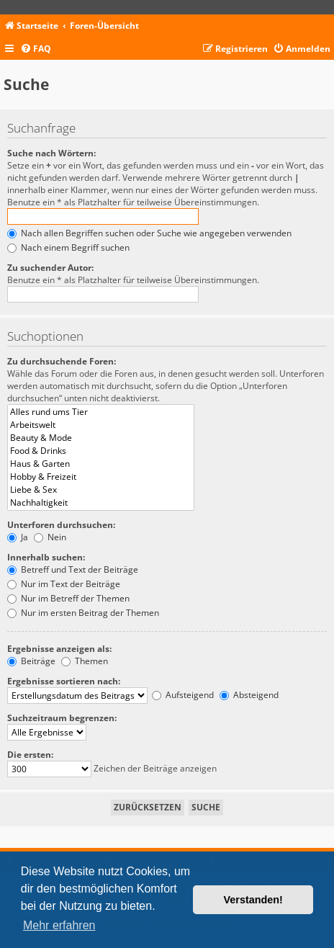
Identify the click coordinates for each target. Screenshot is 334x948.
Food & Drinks (101, 450)
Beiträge (31, 661)
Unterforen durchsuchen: (61, 525)
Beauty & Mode (101, 437)
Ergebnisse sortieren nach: (63, 681)
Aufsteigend (183, 695)
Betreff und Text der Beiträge (72, 569)
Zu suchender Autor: (50, 267)
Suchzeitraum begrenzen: (62, 718)
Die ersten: (30, 754)
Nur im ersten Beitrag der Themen (83, 613)
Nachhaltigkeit (101, 502)
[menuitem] (35, 49)
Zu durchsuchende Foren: (61, 361)
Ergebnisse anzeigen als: (59, 649)
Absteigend (249, 695)
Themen (84, 661)
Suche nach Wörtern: (51, 153)
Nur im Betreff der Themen (68, 598)
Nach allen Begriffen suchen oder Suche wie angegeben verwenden (149, 233)
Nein (50, 537)
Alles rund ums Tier (101, 412)
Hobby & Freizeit (101, 476)
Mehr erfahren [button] (59, 925)
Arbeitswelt (101, 425)
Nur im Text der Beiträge (63, 584)
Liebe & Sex (101, 489)
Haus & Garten (101, 463)
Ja (17, 537)
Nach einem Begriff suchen (68, 247)
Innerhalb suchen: (46, 557)
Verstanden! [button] (253, 899)
